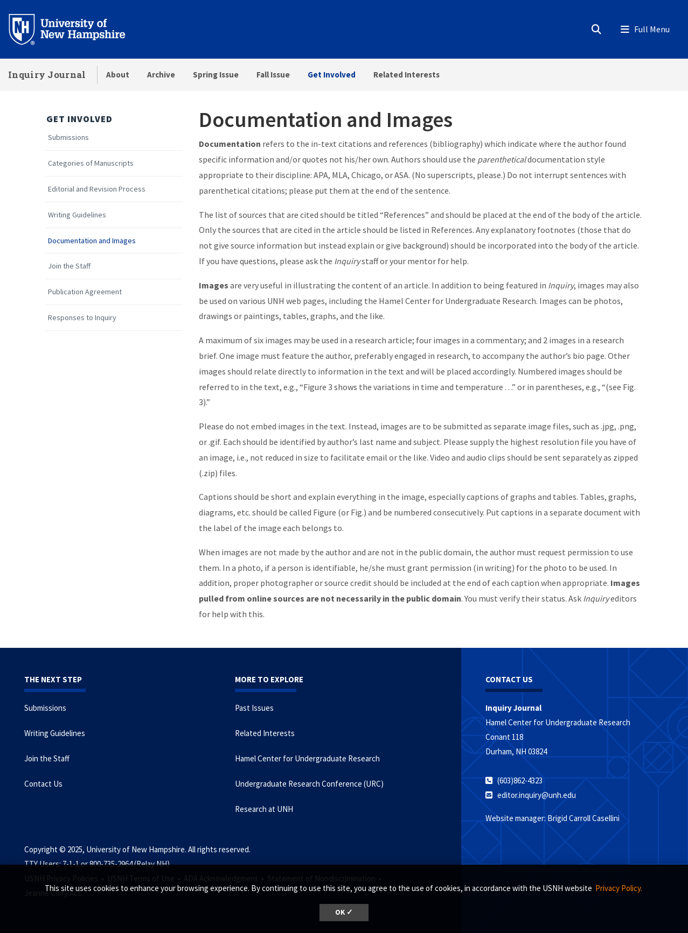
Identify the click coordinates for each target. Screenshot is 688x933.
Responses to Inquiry (82, 317)
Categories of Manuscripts (91, 163)
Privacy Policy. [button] (618, 888)
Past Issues (254, 708)
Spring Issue (216, 74)
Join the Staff (69, 266)
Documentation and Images (92, 240)
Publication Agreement (85, 291)
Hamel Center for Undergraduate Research (307, 758)
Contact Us (43, 784)
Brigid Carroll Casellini (583, 818)
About (117, 74)
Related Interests (406, 74)
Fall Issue (273, 74)
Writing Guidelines (77, 215)
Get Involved (332, 74)
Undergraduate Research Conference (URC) (309, 784)
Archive (161, 74)
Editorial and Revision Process (96, 189)
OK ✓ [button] (344, 912)
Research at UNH (264, 809)
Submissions (68, 137)
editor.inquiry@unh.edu (536, 795)
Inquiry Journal (47, 74)
